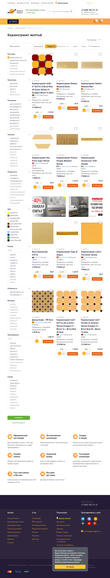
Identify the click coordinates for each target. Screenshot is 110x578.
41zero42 (87, 166)
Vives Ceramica (64, 257)
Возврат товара (62, 532)
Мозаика (10, 539)
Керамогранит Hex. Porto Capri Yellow (41, 159)
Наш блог (35, 536)
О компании (11, 3)
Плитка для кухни (13, 532)
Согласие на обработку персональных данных (65, 546)
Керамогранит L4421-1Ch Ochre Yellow (91, 253)
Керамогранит (12, 536)
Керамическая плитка (15, 522)
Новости (35, 532)
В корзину (48, 117)
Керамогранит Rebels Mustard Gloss (67, 85)
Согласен (70, 567)
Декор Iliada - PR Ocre (42, 319)
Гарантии (60, 529)
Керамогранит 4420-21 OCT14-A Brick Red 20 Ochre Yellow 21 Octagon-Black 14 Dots (42, 88)
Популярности (95, 46)
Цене (75, 46)
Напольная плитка (14, 525)
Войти (89, 3)
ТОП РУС (38, 257)
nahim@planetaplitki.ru (92, 531)
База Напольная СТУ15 (40, 253)
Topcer (37, 95)
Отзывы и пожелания (64, 536)
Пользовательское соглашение (63, 540)
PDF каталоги (37, 522)
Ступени (10, 542)
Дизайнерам (35, 3)
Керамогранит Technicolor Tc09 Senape (89, 160)
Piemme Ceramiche (65, 166)
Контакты (35, 539)
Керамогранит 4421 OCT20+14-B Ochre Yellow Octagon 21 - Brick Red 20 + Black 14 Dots (90, 325)
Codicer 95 (38, 163)
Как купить (61, 522)
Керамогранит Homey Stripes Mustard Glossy (67, 160)
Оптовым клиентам (47, 3)
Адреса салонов (63, 3)
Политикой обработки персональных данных (68, 561)
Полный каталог (13, 518)
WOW (61, 89)
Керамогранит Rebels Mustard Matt (91, 85)
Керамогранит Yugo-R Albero (67, 253)
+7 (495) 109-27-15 (89, 10)
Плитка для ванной (14, 529)
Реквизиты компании (40, 529)
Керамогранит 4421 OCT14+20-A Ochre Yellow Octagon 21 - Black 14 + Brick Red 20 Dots (66, 325)
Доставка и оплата (23, 3)
